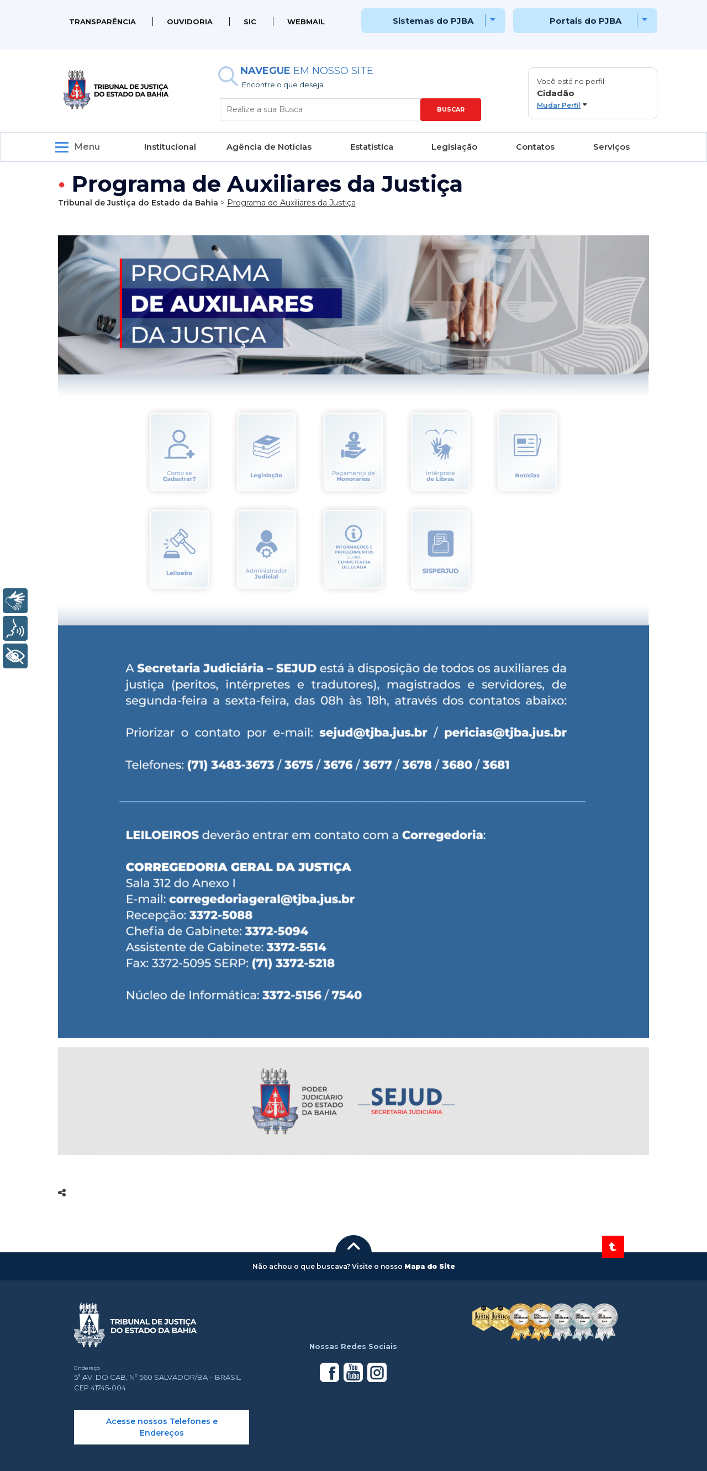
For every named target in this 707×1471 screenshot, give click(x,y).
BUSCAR (451, 109)
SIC (250, 21)
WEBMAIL (306, 21)
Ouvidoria (190, 21)
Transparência (102, 21)
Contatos (535, 146)
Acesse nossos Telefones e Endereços (162, 1427)
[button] (592, 93)
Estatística (371, 146)
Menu (87, 146)
